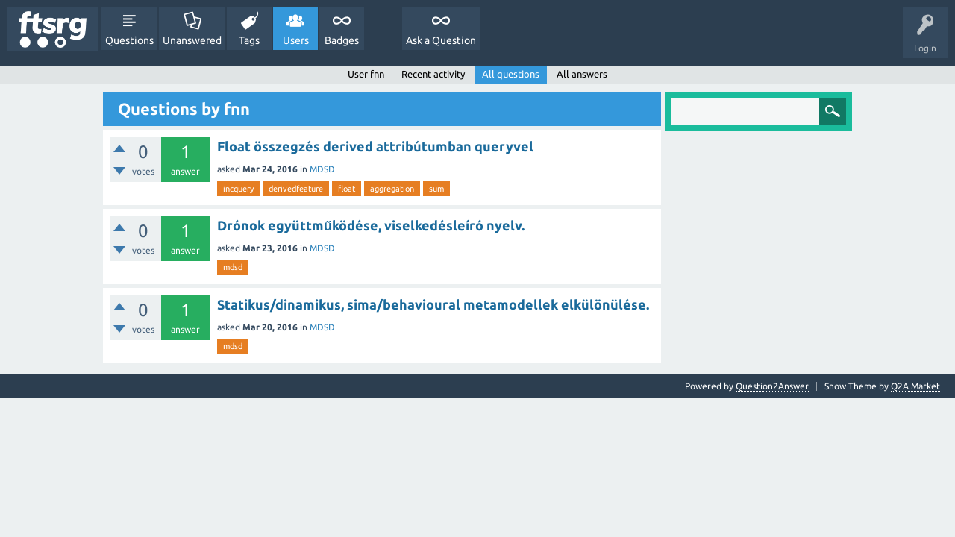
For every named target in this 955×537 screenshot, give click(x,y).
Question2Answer (772, 386)
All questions (510, 74)
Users (296, 40)
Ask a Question (441, 40)
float (346, 188)
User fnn (366, 74)
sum (436, 188)
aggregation (392, 188)
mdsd (232, 267)
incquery (238, 188)
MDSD (322, 169)
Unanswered (192, 40)
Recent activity (433, 74)
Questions (129, 40)
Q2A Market (915, 386)
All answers (582, 74)
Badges (342, 40)
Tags (249, 40)
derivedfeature (296, 188)
